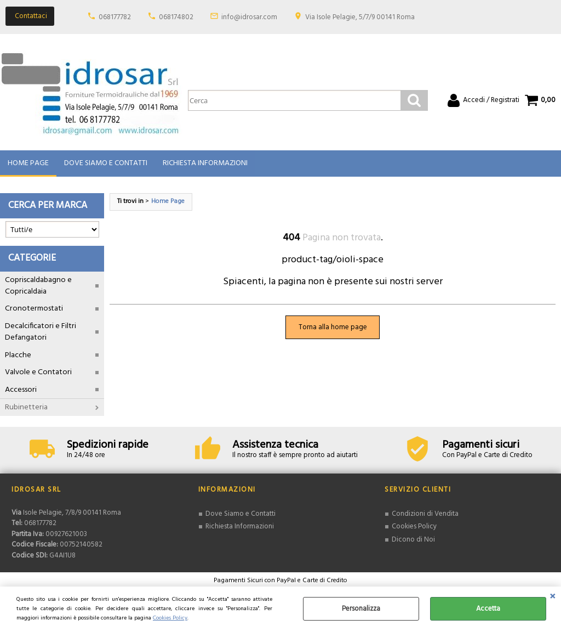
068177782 (115, 17)
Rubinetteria (26, 408)
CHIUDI (552, 597)
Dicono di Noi (413, 540)
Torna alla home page (333, 328)
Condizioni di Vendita (425, 514)
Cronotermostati (34, 309)
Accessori (21, 390)
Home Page (28, 163)
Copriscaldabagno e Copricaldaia (38, 286)
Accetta (488, 609)
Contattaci (31, 16)
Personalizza (361, 609)
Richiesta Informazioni (205, 163)
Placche (18, 356)
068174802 (176, 17)
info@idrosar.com (249, 17)
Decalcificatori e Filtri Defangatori (40, 332)
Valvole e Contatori (38, 373)
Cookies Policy (170, 618)
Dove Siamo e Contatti (105, 163)
